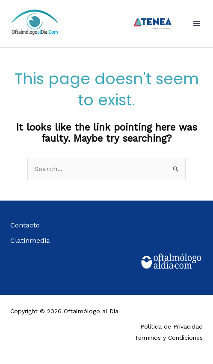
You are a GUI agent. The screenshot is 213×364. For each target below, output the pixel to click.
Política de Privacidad (171, 326)
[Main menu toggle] (196, 23)
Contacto (25, 225)
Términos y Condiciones (169, 337)
